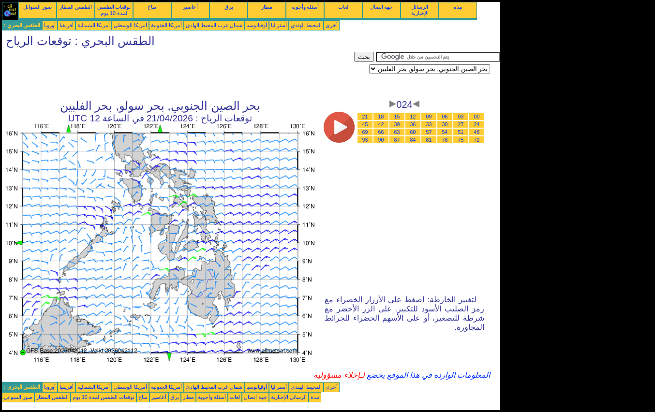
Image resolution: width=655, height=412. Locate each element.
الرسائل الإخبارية (420, 10)
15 (397, 116)
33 (429, 124)
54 (445, 132)
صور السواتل (37, 7)
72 (477, 140)
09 (429, 116)
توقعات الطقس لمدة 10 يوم (114, 10)
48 (477, 132)
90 (381, 140)
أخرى (332, 25)
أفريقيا (67, 25)
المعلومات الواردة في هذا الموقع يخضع (428, 375)
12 (413, 116)
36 (413, 124)
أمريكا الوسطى (130, 25)
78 (445, 140)
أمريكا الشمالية (93, 25)
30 (445, 124)
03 (461, 116)
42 (381, 124)
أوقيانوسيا (256, 25)
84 (413, 140)
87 (397, 140)
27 (461, 124)
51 (461, 132)
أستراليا (279, 25)
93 (365, 140)
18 (381, 116)
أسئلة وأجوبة (305, 7)
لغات (343, 7)
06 (445, 116)
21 (365, 116)
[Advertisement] (178, 73)
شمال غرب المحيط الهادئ (214, 25)
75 (461, 140)
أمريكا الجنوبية (166, 25)
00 (477, 116)
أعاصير (190, 7)
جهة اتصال (381, 7)
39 (397, 124)
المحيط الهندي (306, 25)
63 (397, 132)
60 (413, 132)
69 (365, 132)
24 (477, 124)
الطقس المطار (76, 7)
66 (381, 132)
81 (429, 140)
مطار (266, 7)
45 (365, 124)
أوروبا (50, 25)
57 (429, 132)
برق (228, 7)
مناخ (152, 7)
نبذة (458, 7)
